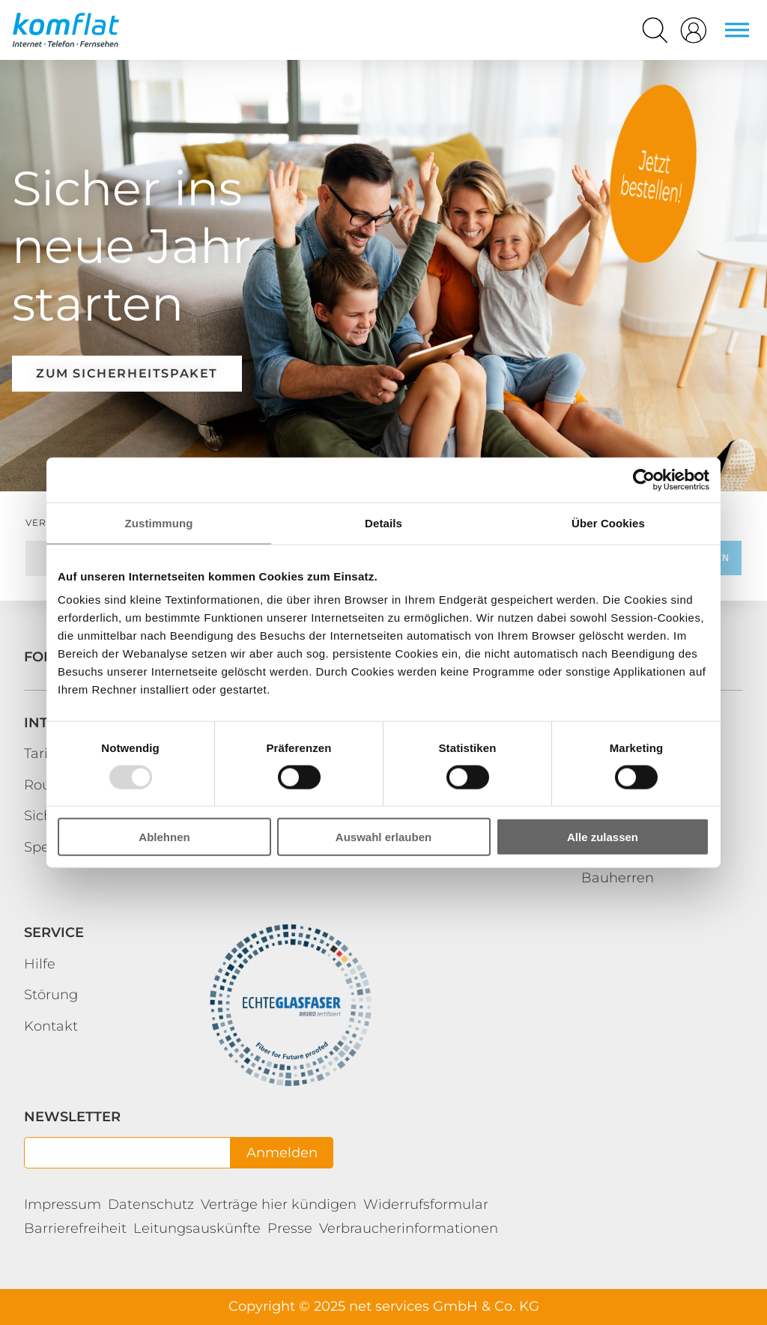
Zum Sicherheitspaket (127, 373)
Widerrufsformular (425, 1204)
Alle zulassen (602, 837)
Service (54, 932)
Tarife (42, 753)
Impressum (62, 1204)
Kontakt (51, 1026)
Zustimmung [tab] (159, 522)
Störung (51, 994)
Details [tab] (383, 522)
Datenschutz (151, 1204)
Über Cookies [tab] (608, 522)
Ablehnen (164, 837)
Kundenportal (653, 173)
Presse (289, 1228)
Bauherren (617, 878)
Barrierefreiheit (75, 1228)
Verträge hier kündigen (279, 1204)
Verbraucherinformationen (408, 1228)
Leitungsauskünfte (197, 1228)
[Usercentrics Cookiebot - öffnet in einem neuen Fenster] (643, 479)
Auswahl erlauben (383, 837)
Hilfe (39, 964)
